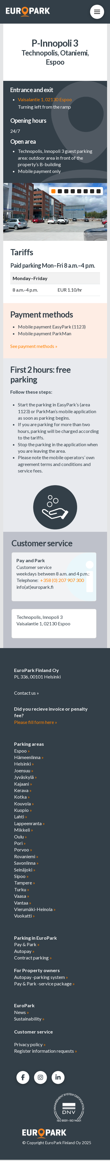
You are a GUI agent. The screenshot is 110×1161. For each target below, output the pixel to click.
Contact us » (26, 693)
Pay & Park (27, 945)
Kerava (23, 791)
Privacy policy (30, 1045)
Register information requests (45, 1052)
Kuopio (23, 811)
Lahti (20, 817)
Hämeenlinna (29, 758)
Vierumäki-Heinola (35, 910)
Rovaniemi (26, 857)
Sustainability (29, 1020)
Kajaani (23, 784)
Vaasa (21, 897)
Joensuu (23, 771)
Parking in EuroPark (35, 938)
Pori (20, 844)
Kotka (22, 798)
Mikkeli (23, 831)
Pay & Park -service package (44, 984)
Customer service (33, 1032)
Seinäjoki (24, 870)
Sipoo (21, 877)
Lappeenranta (29, 824)
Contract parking (33, 958)
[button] (97, 12)
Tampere (24, 884)
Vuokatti (24, 917)
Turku (21, 890)
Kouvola (24, 804)
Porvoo (23, 850)
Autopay (24, 952)
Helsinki (24, 765)
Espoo (22, 751)
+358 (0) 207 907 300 (62, 581)
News (21, 1013)
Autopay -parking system (41, 978)
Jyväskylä (25, 778)
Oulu (20, 837)
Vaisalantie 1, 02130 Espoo (45, 99)
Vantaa (22, 903)
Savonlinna (26, 864)
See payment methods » (33, 347)
